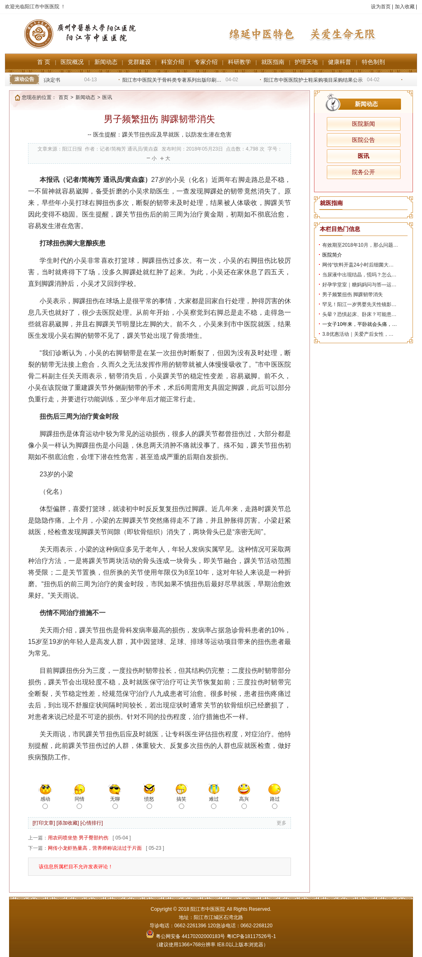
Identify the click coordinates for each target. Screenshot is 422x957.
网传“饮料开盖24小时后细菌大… (358, 265)
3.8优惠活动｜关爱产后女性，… (358, 334)
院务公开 (363, 172)
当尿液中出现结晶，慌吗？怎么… (359, 275)
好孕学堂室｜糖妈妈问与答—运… (359, 285)
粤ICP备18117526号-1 (251, 936)
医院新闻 (363, 123)
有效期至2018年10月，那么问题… (360, 245)
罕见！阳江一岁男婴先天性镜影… (359, 304)
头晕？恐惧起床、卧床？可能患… (359, 314)
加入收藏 (405, 6)
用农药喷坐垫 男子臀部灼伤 (78, 838)
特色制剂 (373, 62)
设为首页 (381, 6)
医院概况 (72, 62)
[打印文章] (44, 823)
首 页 (43, 62)
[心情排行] (91, 823)
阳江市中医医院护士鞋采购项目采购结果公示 (314, 80)
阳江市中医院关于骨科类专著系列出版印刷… (173, 80)
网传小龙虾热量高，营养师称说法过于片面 (95, 848)
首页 (63, 97)
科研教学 (239, 62)
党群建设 (139, 62)
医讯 (363, 156)
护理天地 (306, 62)
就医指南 (272, 62)
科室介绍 (172, 62)
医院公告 (363, 140)
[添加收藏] (67, 823)
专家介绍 (206, 62)
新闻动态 (105, 62)
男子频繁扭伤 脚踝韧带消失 (352, 294)
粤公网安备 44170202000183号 (186, 936)
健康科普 (339, 62)
